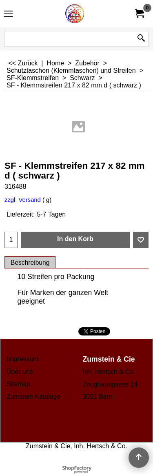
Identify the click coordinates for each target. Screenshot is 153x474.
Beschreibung (30, 262)
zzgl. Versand (22, 200)
